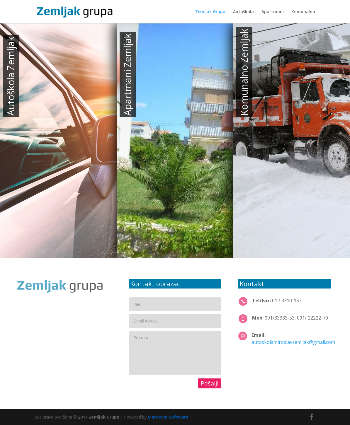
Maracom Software (168, 417)
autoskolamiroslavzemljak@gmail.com (293, 342)
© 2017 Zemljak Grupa (96, 417)
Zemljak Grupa (210, 12)
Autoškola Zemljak (10, 76)
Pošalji (209, 383)
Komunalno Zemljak (244, 72)
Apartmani (272, 12)
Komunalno (303, 12)
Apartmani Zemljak (127, 74)
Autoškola (243, 12)
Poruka (175, 353)
